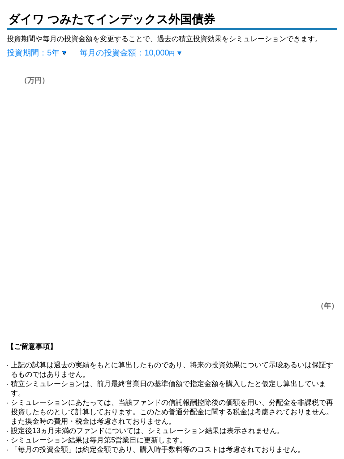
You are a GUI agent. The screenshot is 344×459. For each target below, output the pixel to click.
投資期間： (33, 52)
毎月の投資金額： (127, 52)
